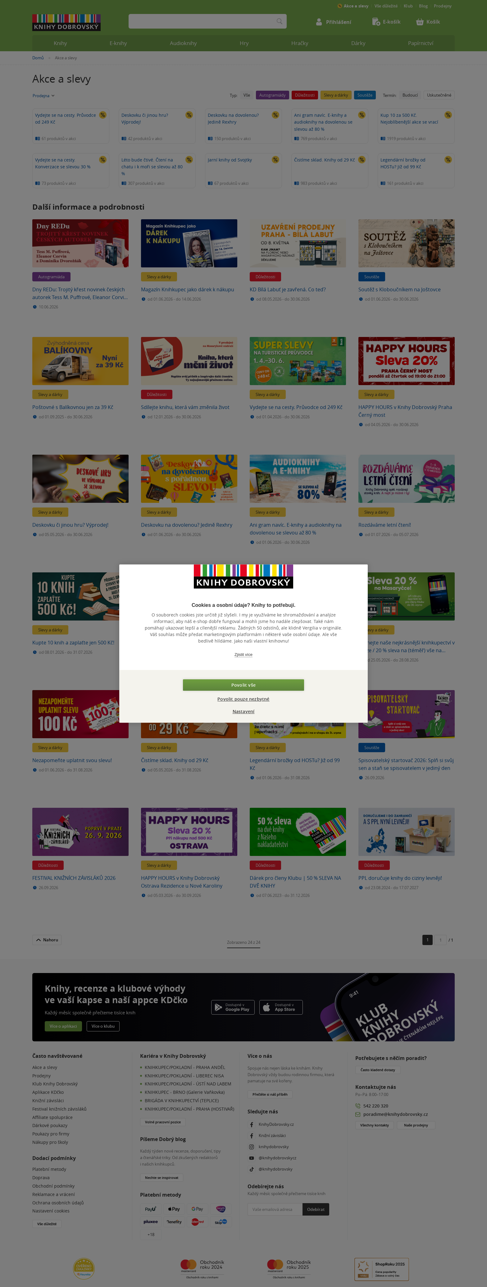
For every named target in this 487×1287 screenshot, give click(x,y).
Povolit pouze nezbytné (243, 699)
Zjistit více (243, 654)
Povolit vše (243, 685)
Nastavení (244, 711)
